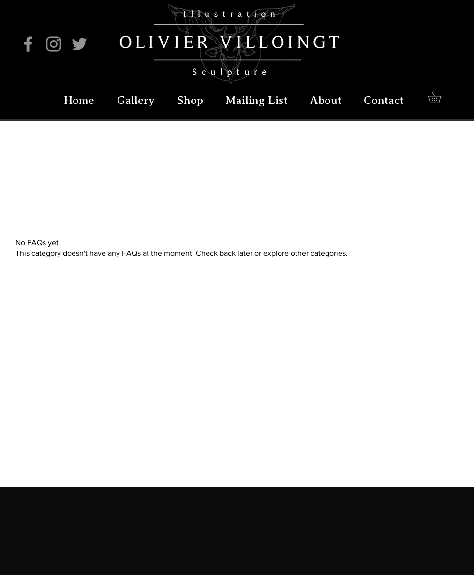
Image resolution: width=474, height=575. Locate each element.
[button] (440, 97)
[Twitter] (79, 44)
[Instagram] (54, 44)
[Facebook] (28, 44)
